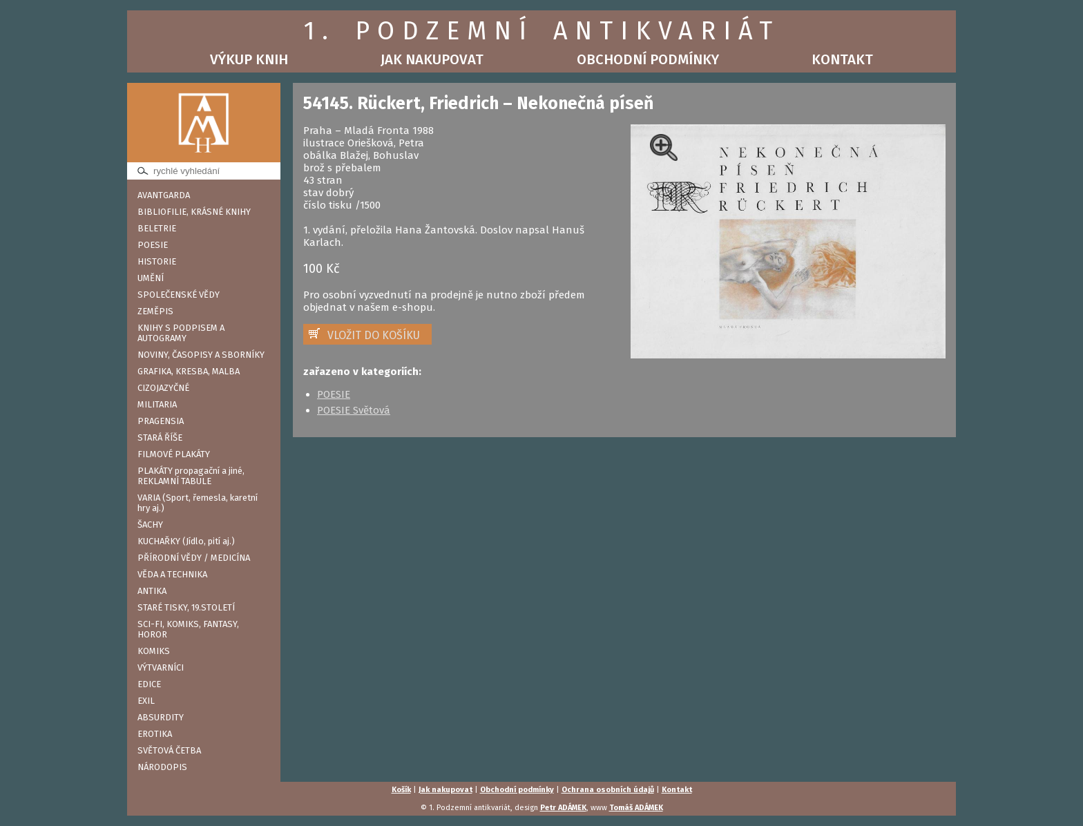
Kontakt (842, 59)
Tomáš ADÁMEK (636, 807)
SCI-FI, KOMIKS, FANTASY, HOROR (188, 629)
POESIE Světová (353, 410)
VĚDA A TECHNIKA (172, 574)
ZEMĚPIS (155, 311)
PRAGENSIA (160, 421)
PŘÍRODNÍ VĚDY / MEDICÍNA (193, 558)
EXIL (146, 700)
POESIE (152, 245)
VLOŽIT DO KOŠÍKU (373, 335)
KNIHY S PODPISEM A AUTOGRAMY (180, 333)
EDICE (149, 684)
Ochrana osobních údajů (608, 789)
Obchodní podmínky (648, 59)
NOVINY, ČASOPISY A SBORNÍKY (201, 354)
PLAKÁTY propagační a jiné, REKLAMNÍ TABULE (191, 475)
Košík (401, 789)
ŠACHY (150, 524)
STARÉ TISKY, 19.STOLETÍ (186, 607)
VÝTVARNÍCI (160, 667)
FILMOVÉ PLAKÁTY (173, 454)
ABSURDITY (160, 717)
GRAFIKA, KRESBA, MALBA (188, 371)
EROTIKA (154, 734)
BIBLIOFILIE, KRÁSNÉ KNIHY (194, 211)
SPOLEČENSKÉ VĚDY (178, 294)
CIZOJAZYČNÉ (163, 388)
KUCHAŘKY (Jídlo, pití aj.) (186, 541)
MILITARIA (157, 404)
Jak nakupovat (432, 59)
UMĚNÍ (150, 278)
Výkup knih (249, 59)
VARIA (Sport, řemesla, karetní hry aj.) (197, 502)
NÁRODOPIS (162, 767)
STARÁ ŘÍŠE (159, 437)
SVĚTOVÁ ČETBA (169, 750)
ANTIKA (151, 591)
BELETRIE (156, 228)
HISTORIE (156, 261)
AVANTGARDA (163, 195)
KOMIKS (153, 651)
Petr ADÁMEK (563, 807)
